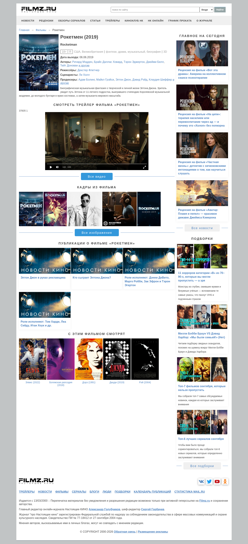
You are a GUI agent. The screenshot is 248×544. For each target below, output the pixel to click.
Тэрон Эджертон (134, 61)
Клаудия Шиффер (160, 79)
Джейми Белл (155, 61)
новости (27, 20)
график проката (180, 20)
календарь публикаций (152, 491)
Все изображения (97, 232)
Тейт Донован (69, 65)
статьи (95, 20)
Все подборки (202, 466)
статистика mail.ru (189, 491)
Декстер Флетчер (88, 70)
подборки (122, 491)
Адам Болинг (86, 79)
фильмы (61, 491)
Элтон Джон (123, 79)
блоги (94, 491)
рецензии (46, 20)
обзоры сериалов (71, 20)
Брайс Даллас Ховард (108, 61)
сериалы (79, 491)
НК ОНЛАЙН (155, 20)
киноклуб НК (134, 20)
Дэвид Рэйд (139, 79)
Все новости (202, 228)
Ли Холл (84, 74)
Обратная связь (125, 531)
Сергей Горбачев (152, 509)
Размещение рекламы (153, 531)
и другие (84, 65)
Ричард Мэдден (82, 61)
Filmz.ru (204, 500)
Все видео (97, 176)
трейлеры (112, 20)
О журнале (204, 20)
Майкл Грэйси (105, 79)
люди (107, 491)
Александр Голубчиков (104, 509)
